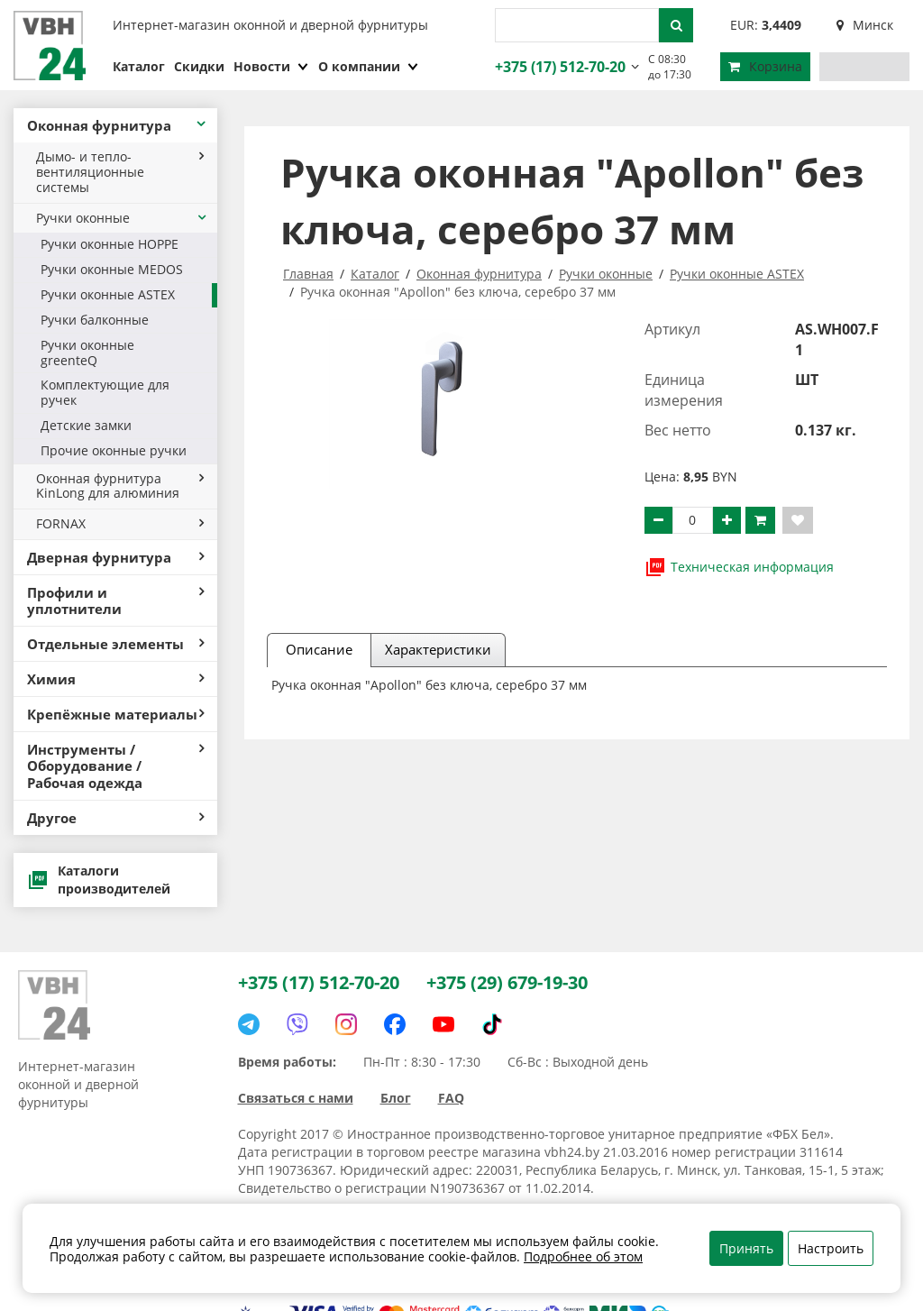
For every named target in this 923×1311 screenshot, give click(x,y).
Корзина (765, 66)
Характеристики (438, 649)
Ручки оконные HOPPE (109, 243)
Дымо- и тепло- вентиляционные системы (120, 172)
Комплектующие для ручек (105, 392)
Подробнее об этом (583, 1256)
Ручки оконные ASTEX (108, 294)
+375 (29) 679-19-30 (507, 982)
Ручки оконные (122, 217)
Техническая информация (739, 567)
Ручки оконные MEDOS (112, 269)
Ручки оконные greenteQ (87, 352)
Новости (271, 66)
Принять (746, 1248)
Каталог (139, 66)
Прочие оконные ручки (114, 450)
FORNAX (120, 523)
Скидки (199, 66)
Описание (319, 649)
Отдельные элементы (115, 644)
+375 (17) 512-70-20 (558, 67)
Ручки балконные (95, 319)
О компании (368, 66)
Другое (115, 818)
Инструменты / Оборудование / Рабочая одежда (115, 765)
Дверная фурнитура (115, 557)
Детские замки (86, 425)
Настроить (831, 1248)
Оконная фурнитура (117, 125)
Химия (115, 679)
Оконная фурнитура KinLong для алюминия (120, 486)
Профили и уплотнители (115, 600)
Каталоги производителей (98, 879)
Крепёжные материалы (115, 714)
